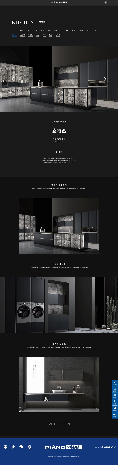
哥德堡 (31, 35)
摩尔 (68, 30)
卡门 (45, 35)
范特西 (14, 35)
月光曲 (59, 35)
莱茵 (90, 30)
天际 (38, 35)
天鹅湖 (22, 35)
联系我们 (110, 8)
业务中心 (81, 8)
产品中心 (66, 8)
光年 (97, 30)
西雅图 (21, 30)
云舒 (13, 30)
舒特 (37, 30)
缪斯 (57, 30)
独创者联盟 (51, 8)
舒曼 (43, 30)
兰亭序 (83, 30)
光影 (51, 35)
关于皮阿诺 (22, 8)
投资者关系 (96, 8)
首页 (7, 8)
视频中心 (36, 8)
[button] (105, 79)
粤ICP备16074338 (51, 456)
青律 (50, 30)
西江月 (29, 30)
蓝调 (75, 30)
